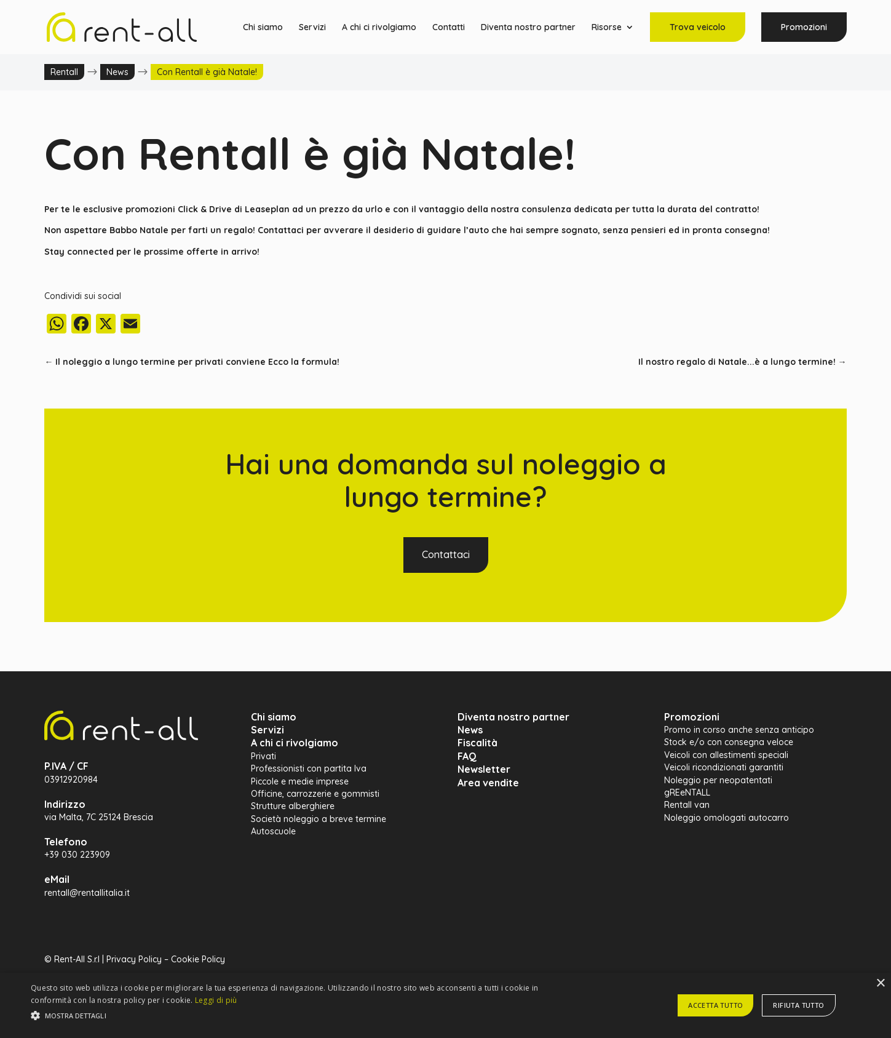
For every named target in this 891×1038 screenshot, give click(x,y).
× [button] (880, 983)
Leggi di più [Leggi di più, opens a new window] (216, 1000)
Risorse (607, 28)
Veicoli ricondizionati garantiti (723, 767)
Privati (263, 756)
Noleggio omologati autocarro (726, 817)
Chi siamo (263, 28)
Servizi (312, 28)
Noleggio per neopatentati (718, 780)
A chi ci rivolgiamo (379, 28)
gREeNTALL (687, 792)
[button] (300, 1016)
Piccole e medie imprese (300, 781)
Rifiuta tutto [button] (798, 1005)
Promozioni (804, 27)
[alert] (445, 1005)
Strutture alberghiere (293, 806)
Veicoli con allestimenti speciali (726, 755)
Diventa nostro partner (528, 28)
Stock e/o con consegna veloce (728, 742)
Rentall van (687, 804)
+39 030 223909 (77, 854)
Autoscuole (273, 831)
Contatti (448, 28)
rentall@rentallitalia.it (87, 892)
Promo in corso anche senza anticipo (739, 729)
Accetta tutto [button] (715, 1005)
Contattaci (446, 554)
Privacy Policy (134, 959)
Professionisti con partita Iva (308, 768)
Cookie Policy (198, 959)
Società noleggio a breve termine (318, 818)
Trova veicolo (698, 27)
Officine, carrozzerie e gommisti (315, 793)
